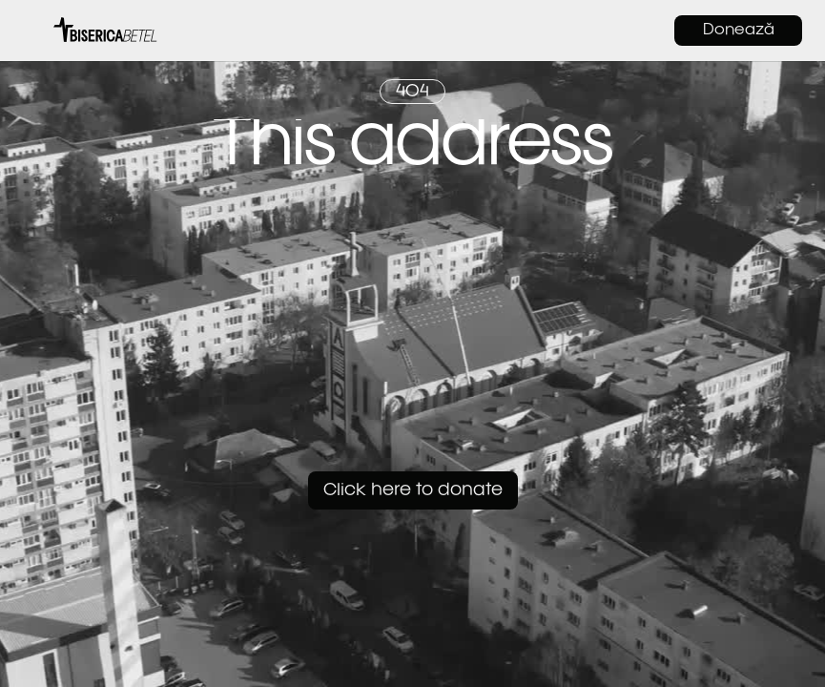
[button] (32, 30)
